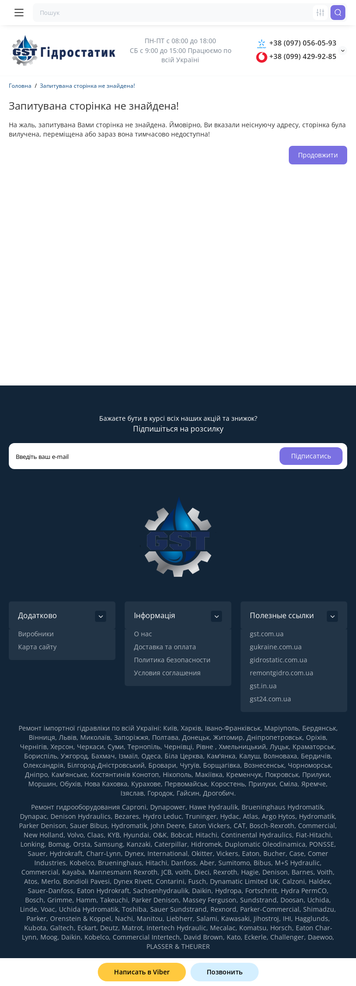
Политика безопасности (172, 659)
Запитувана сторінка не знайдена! (87, 86)
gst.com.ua (267, 633)
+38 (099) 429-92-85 (296, 56)
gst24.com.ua (270, 698)
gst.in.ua (263, 685)
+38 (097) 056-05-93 (296, 42)
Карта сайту (37, 646)
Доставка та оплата (165, 646)
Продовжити (318, 154)
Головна (20, 86)
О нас (143, 633)
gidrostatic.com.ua (278, 659)
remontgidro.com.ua (281, 672)
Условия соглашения (167, 672)
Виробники (36, 633)
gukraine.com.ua (276, 646)
